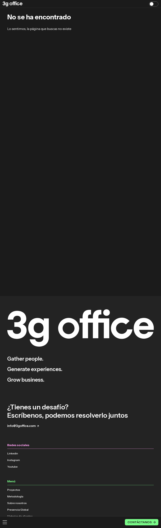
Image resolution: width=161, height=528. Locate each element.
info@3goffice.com (23, 426)
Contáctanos (142, 522)
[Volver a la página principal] (12, 3)
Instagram (13, 460)
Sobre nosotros (17, 503)
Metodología (15, 496)
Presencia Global (18, 509)
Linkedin (12, 453)
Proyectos (13, 489)
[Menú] (5, 522)
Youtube (12, 466)
